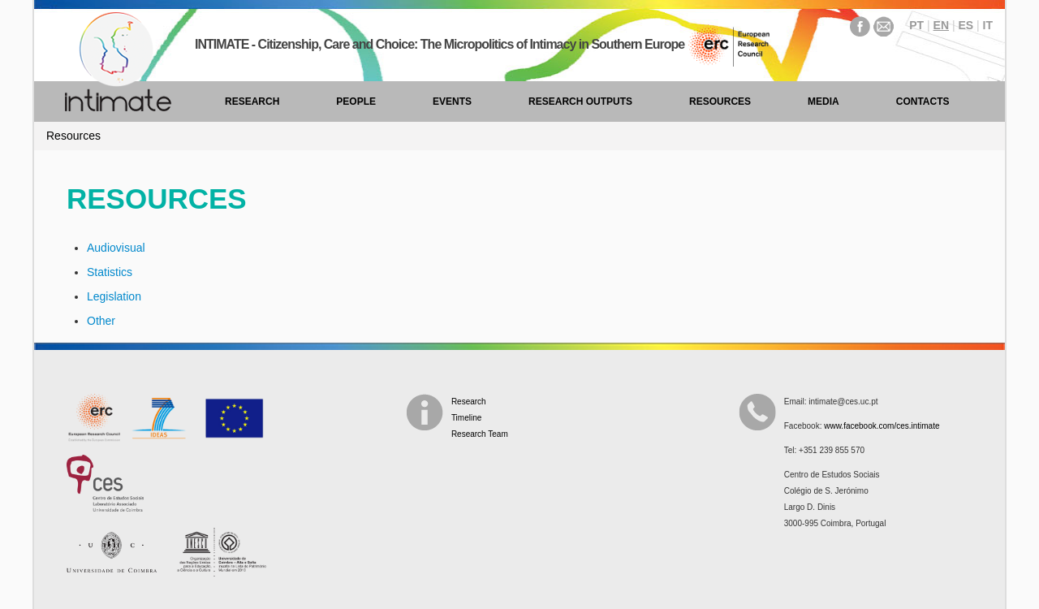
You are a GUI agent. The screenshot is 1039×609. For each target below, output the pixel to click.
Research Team (479, 434)
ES (965, 25)
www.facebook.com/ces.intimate (881, 425)
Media (823, 101)
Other (101, 320)
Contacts (923, 101)
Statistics (109, 272)
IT (988, 25)
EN (941, 25)
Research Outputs (580, 101)
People (356, 101)
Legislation (114, 296)
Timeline (466, 417)
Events (452, 101)
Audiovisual (116, 247)
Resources (720, 101)
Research (252, 101)
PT (916, 25)
